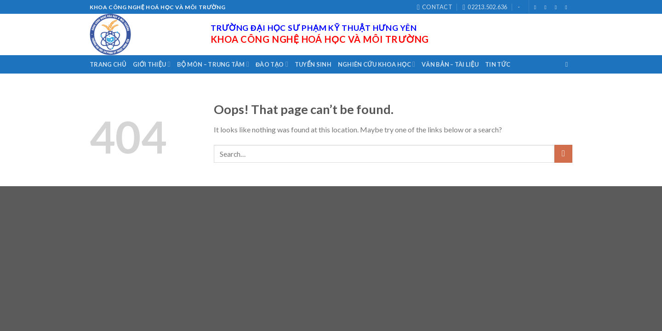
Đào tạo (272, 64)
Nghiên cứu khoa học (376, 64)
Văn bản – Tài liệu (450, 64)
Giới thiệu (152, 64)
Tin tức (498, 64)
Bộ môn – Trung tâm (213, 64)
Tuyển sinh (313, 64)
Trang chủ (108, 64)
